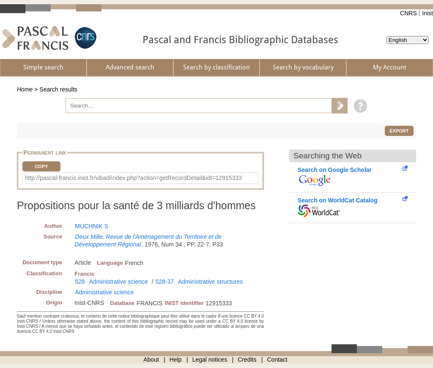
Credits (247, 359)
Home (25, 89)
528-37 (164, 281)
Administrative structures (210, 281)
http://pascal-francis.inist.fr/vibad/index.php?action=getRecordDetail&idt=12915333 (133, 177)
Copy (41, 166)
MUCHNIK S (91, 226)
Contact (277, 359)
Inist (427, 13)
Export (398, 130)
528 (80, 281)
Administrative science (118, 281)
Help (176, 359)
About (151, 359)
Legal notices (209, 359)
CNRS (408, 13)
